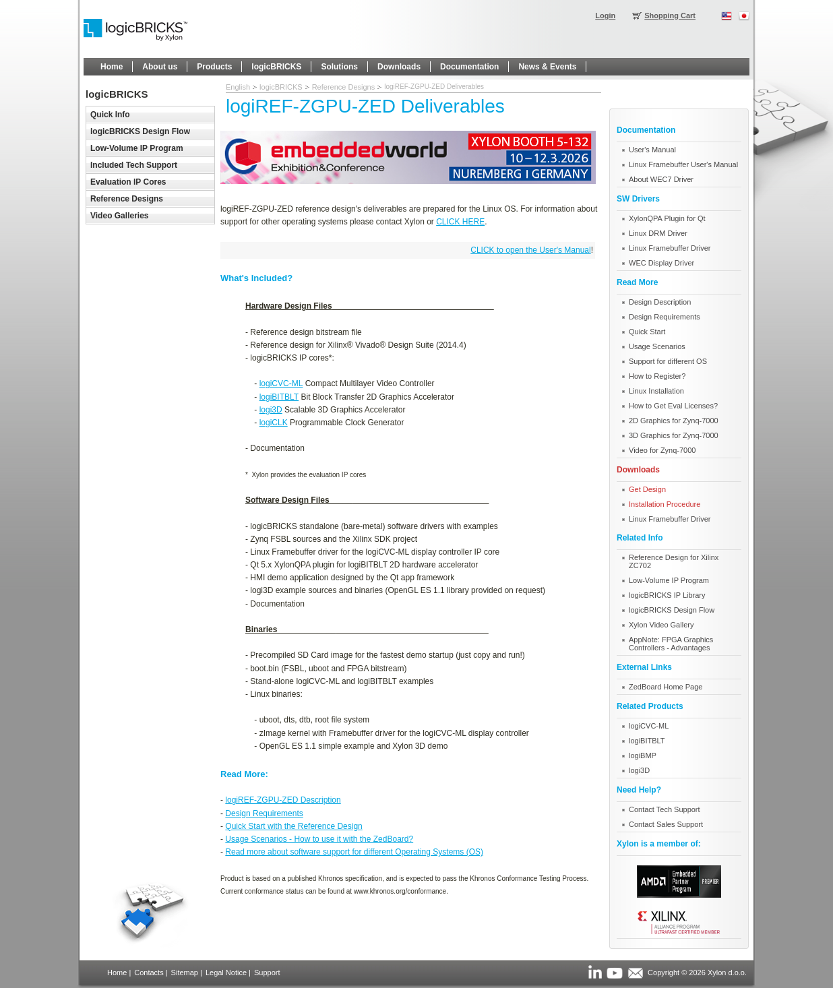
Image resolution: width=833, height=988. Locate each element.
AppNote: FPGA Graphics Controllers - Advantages (671, 644)
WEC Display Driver (661, 263)
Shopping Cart (670, 15)
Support (267, 972)
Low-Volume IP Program (669, 580)
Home (117, 972)
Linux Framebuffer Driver (669, 248)
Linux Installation (656, 391)
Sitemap (184, 972)
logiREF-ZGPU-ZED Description (282, 800)
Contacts (148, 972)
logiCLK (273, 422)
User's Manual (652, 150)
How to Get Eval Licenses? (673, 406)
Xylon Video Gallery (661, 625)
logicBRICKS (281, 87)
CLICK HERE (460, 221)
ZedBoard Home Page (665, 687)
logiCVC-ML (281, 383)
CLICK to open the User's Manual (530, 250)
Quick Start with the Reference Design (293, 826)
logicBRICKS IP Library (667, 595)
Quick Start (647, 332)
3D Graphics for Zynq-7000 (673, 435)
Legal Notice (226, 972)
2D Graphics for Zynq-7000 (673, 420)
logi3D (270, 409)
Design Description (660, 302)
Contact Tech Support (664, 809)
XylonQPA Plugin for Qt (667, 218)
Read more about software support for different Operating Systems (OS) (354, 852)
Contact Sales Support (666, 824)
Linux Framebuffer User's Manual (683, 164)
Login (605, 15)
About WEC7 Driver (661, 179)
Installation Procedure (664, 504)
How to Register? (657, 376)
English (238, 87)
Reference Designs (343, 87)
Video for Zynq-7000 (662, 450)
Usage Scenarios (657, 346)
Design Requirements (264, 813)
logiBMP (642, 755)
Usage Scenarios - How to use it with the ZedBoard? (319, 839)
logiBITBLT (279, 397)
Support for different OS (668, 361)
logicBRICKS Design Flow (671, 610)
